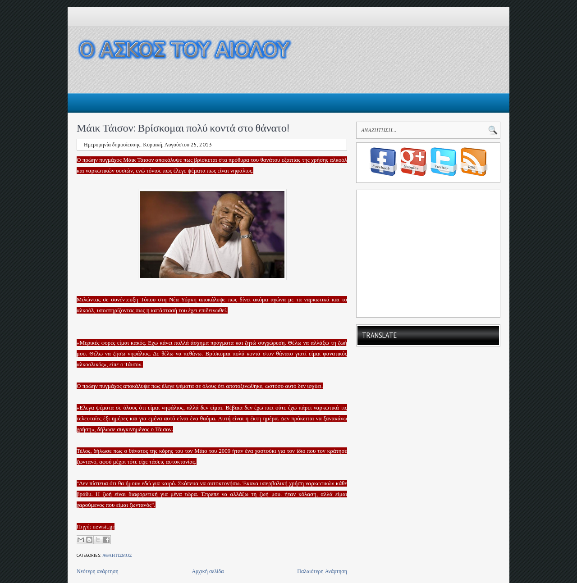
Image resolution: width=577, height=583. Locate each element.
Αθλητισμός (117, 555)
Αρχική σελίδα (208, 571)
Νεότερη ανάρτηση (98, 571)
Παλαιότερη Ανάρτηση (322, 571)
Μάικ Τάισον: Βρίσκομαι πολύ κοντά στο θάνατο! (183, 128)
